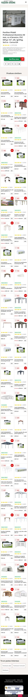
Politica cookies (18, 681)
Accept (20, 695)
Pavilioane (5, 670)
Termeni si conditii (11, 680)
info (12, 96)
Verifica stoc (16, 59)
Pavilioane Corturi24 (19, 666)
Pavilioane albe (7, 666)
